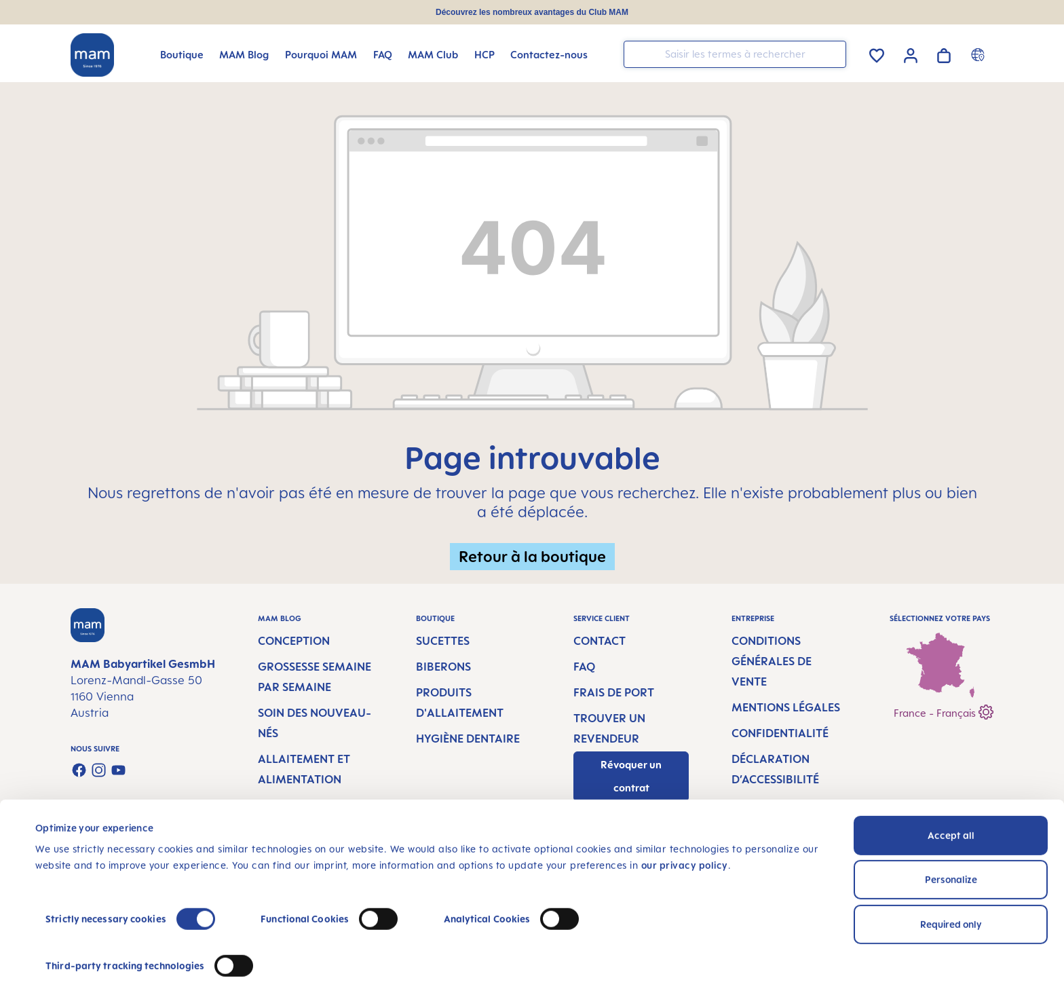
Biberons (443, 666)
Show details (64, 962)
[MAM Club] (433, 54)
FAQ (584, 666)
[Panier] (943, 53)
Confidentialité (780, 733)
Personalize (951, 845)
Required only (951, 889)
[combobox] (735, 54)
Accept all (951, 800)
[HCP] (484, 54)
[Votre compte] (910, 53)
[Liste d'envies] (876, 53)
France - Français (943, 710)
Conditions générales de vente (772, 661)
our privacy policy (684, 830)
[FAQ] (382, 54)
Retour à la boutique (532, 556)
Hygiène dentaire (468, 738)
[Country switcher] (979, 54)
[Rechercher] (832, 53)
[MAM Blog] (244, 54)
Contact (599, 641)
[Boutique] (182, 54)
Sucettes (443, 641)
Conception (294, 641)
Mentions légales (786, 707)
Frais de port (613, 692)
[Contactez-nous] (549, 54)
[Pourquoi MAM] (321, 54)
